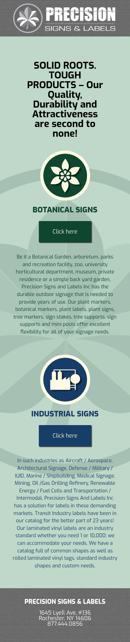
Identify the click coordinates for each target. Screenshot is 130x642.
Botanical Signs (65, 210)
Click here (65, 231)
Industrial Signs (64, 414)
